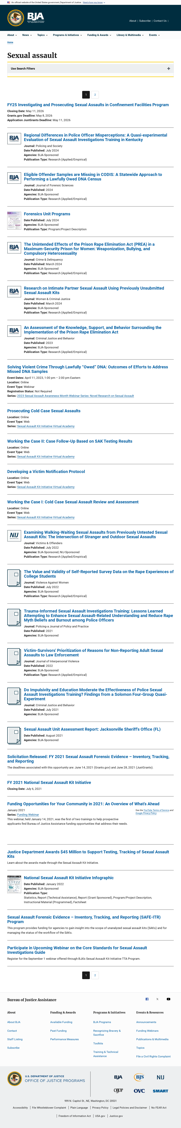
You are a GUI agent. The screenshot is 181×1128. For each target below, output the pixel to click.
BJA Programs (102, 1022)
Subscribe (145, 20)
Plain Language (79, 1107)
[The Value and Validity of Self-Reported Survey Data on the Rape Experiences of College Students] (14, 586)
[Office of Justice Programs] (15, 17)
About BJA (13, 1022)
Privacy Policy (100, 1107)
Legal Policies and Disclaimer (130, 1107)
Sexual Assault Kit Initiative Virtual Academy (46, 426)
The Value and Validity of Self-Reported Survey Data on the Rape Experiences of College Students (99, 574)
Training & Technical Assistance (105, 1054)
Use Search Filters (23, 68)
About (132, 20)
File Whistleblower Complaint (49, 1107)
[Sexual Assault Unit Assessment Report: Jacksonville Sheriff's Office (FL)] (14, 743)
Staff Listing (15, 1039)
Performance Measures (64, 1039)
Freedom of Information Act (75, 1116)
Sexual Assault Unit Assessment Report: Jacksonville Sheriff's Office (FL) (92, 729)
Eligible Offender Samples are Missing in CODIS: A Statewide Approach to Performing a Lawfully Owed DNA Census (93, 176)
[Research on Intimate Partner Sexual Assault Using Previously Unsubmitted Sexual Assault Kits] (14, 292)
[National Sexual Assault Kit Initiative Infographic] (14, 885)
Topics (140, 1047)
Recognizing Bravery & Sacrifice (107, 1032)
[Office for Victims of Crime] (139, 1093)
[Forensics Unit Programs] (14, 221)
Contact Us (160, 20)
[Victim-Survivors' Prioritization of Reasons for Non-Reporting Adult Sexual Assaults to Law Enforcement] (14, 664)
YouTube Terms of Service (156, 810)
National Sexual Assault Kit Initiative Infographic (69, 877)
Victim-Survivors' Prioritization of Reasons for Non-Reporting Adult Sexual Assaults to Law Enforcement (93, 652)
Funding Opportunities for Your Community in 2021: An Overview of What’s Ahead (83, 803)
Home (10, 42)
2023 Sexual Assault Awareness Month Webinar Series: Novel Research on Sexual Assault (75, 396)
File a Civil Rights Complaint (153, 1056)
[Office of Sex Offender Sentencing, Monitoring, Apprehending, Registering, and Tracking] (160, 1093)
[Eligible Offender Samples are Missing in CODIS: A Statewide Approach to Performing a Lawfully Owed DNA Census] (14, 178)
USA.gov (100, 1116)
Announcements (146, 1022)
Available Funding (61, 1022)
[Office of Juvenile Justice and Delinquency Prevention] (118, 1094)
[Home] (35, 18)
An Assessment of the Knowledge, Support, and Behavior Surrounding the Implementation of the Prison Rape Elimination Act (92, 330)
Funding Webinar (28, 814)
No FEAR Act (158, 1107)
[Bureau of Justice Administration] (118, 1080)
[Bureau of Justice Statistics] (139, 1082)
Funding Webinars (147, 1030)
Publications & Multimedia (152, 1039)
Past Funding (58, 1030)
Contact (12, 1030)
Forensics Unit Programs (47, 214)
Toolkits (98, 1043)
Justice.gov (116, 1116)
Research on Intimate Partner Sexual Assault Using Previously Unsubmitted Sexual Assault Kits (94, 290)
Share (174, 23)
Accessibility (20, 1107)
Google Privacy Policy (146, 813)
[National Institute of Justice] (160, 1080)
